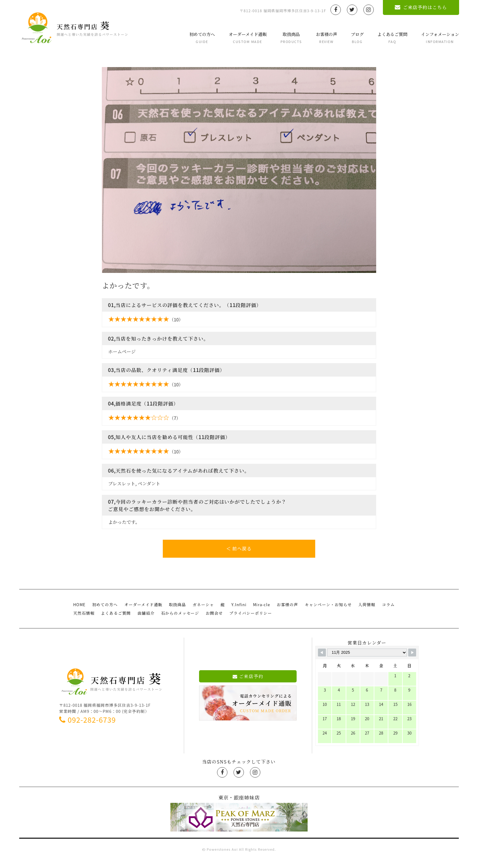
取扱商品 (291, 37)
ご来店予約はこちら (421, 7)
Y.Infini (236, 607)
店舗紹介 (144, 615)
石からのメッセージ (178, 615)
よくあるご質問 (392, 37)
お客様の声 (326, 37)
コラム (383, 607)
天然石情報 (83, 615)
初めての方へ (202, 37)
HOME (79, 607)
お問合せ (212, 615)
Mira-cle (259, 607)
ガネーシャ (201, 607)
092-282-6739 (87, 721)
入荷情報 (362, 607)
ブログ (357, 37)
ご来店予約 (248, 678)
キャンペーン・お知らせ (324, 607)
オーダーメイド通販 (247, 37)
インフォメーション (440, 37)
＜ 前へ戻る (239, 548)
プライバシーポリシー (248, 615)
